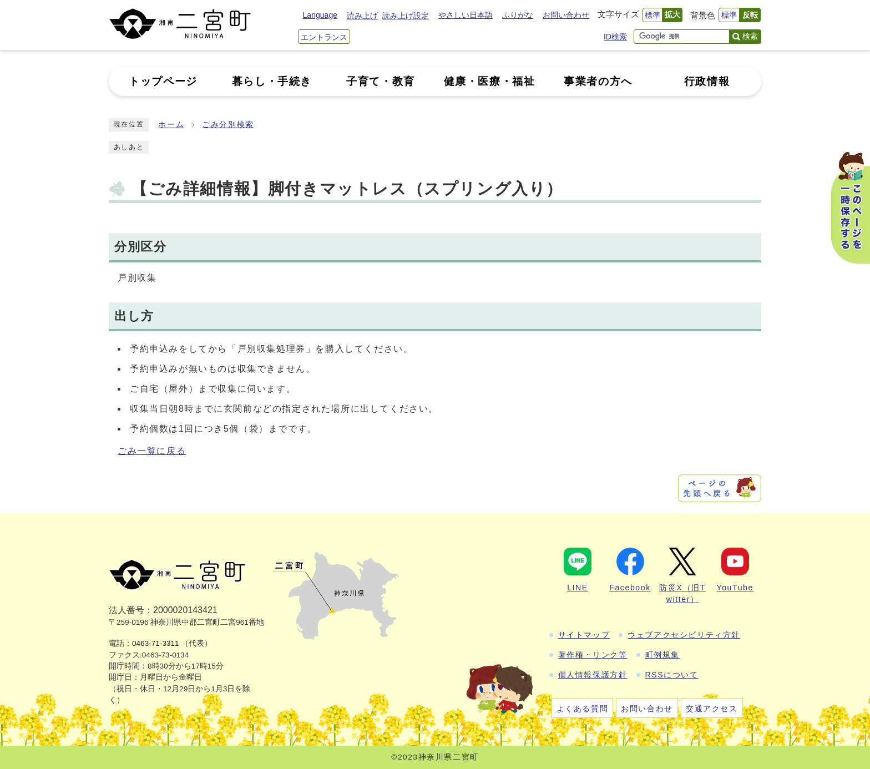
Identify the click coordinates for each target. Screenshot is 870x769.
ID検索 (615, 36)
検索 (750, 36)
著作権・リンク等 (593, 654)
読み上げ (362, 15)
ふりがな (517, 15)
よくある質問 (583, 708)
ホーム (171, 124)
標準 (652, 15)
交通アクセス (712, 708)
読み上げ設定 (405, 15)
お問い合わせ (566, 15)
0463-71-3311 (155, 643)
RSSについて (672, 674)
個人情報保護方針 (593, 674)
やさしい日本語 (465, 15)
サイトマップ (584, 634)
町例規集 (662, 654)
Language (320, 15)
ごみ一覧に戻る (152, 451)
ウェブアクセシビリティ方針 (684, 634)
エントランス (324, 37)
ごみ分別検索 (228, 124)
